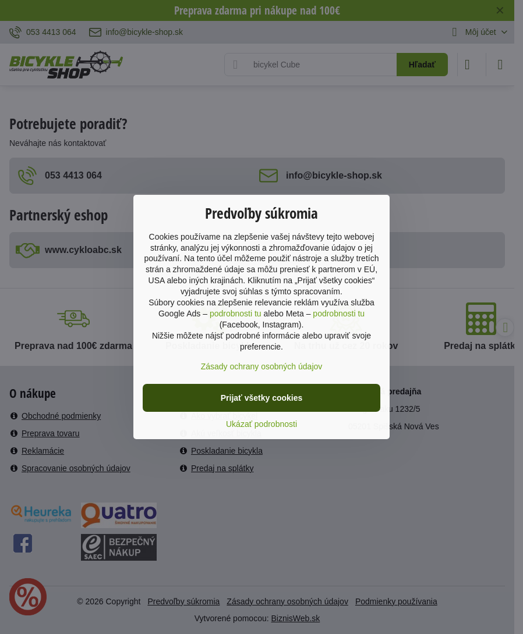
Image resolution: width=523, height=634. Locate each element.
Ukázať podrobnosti (261, 424)
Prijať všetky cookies (262, 398)
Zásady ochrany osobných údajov (262, 366)
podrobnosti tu (236, 313)
